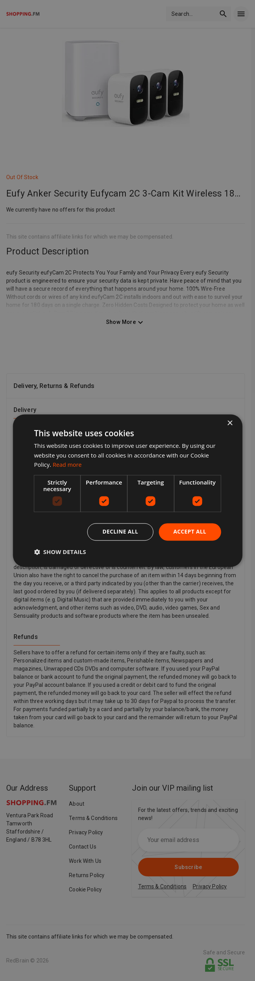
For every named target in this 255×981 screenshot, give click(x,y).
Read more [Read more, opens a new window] (67, 465)
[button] (60, 551)
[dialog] (127, 490)
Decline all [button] (120, 531)
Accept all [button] (189, 531)
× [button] (230, 423)
